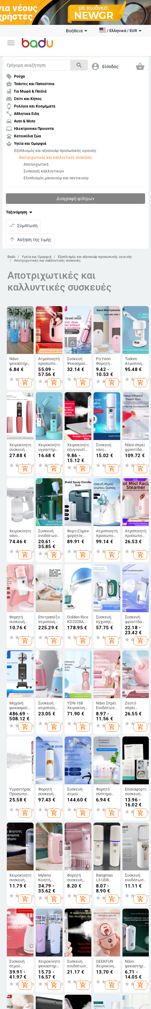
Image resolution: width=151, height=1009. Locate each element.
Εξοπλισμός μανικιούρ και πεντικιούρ (56, 178)
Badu (11, 257)
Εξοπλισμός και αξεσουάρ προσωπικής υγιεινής (55, 151)
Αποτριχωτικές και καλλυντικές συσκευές (55, 157)
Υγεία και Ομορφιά (36, 257)
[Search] (37, 65)
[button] (11, 43)
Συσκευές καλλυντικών (44, 171)
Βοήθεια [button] (76, 30)
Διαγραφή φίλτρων (75, 198)
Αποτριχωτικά (36, 164)
